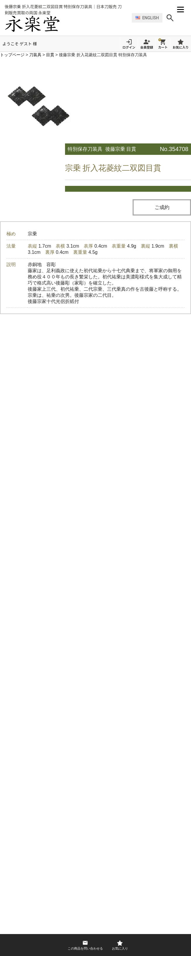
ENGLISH (147, 15)
